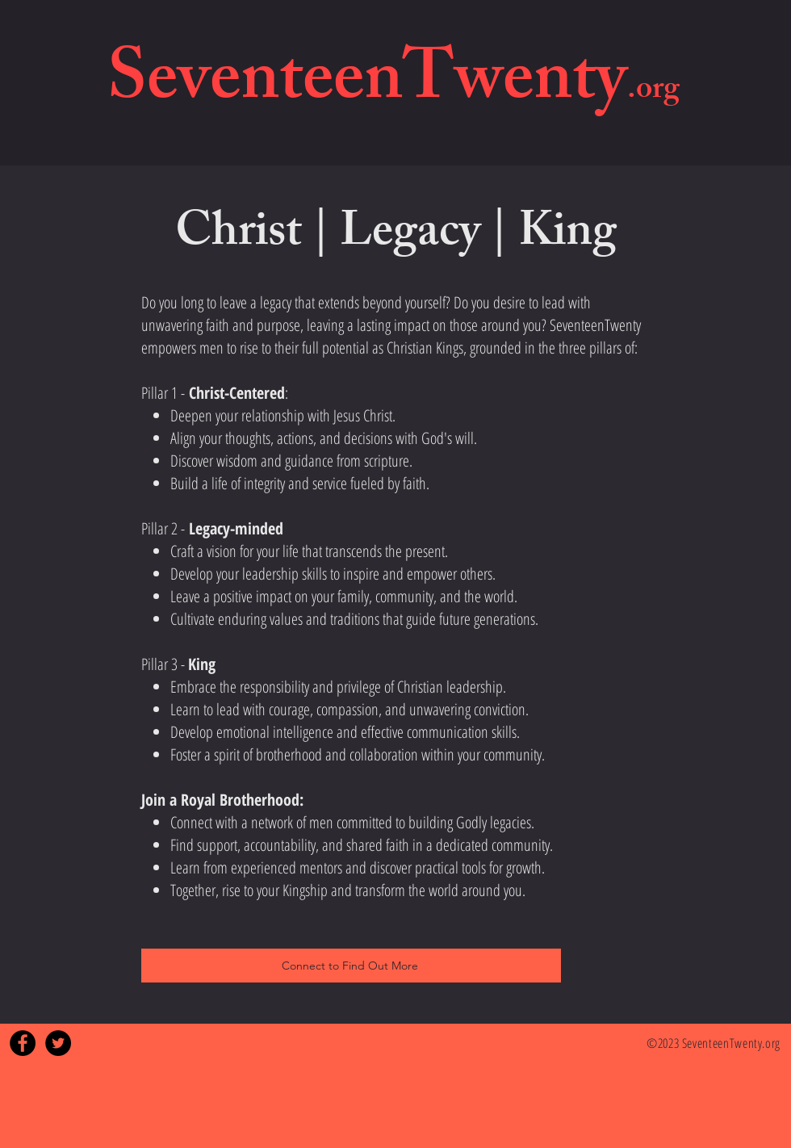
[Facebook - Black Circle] (23, 1043)
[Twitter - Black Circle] (58, 1043)
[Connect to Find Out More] (351, 966)
